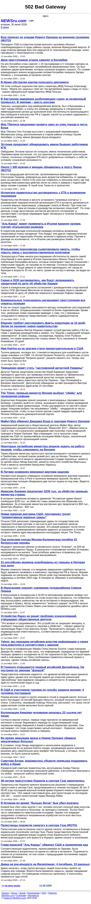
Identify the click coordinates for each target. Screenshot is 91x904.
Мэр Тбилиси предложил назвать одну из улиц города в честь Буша (44, 126)
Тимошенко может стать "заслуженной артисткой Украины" (42, 368)
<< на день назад (11, 885)
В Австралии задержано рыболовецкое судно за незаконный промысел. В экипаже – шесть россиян (43, 100)
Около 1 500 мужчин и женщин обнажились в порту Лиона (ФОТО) (41, 169)
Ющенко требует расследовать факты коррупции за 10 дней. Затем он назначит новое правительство (43, 324)
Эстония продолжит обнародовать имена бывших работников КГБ (44, 146)
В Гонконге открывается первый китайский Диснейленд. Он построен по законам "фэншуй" (42, 669)
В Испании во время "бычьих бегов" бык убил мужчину (40, 803)
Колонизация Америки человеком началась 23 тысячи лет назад (41, 714)
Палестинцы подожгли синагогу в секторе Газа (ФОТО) (39, 825)
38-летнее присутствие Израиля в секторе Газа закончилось (43, 780)
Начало (5, 893)
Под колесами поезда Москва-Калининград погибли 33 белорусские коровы (39, 541)
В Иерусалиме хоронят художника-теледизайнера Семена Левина (41, 589)
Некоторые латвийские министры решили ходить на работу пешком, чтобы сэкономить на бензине (42, 448)
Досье (14, 893)
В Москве (21, 895)
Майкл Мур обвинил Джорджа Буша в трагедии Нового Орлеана (45, 421)
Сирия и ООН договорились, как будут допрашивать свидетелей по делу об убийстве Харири (37, 282)
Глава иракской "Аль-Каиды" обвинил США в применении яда (44, 844)
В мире (5, 27)
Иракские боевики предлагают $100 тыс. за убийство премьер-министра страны (44, 493)
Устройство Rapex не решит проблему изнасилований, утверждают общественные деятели (39, 618)
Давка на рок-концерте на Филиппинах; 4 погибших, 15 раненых (45, 864)
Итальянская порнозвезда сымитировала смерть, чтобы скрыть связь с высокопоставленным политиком (40, 251)
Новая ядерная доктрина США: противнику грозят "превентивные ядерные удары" (36, 516)
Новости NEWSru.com (15, 898)
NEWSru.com (13, 20)
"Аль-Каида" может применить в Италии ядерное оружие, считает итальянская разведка (41, 225)
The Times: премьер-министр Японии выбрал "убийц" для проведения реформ (41, 394)
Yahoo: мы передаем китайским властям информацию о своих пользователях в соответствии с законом (44, 643)
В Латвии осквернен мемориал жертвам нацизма (35, 471)
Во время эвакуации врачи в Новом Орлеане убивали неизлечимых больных (38, 740)
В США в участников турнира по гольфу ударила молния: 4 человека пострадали (42, 691)
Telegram (52, 893)
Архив (22, 893)
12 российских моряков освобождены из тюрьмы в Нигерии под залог (43, 564)
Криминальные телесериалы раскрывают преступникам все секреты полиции (43, 302)
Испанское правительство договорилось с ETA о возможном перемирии (43, 194)
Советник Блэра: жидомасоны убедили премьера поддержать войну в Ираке (44, 762)
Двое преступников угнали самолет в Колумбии (34, 60)
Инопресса (33, 895)
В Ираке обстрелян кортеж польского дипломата (35, 82)
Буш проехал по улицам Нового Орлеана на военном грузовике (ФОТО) (45, 39)
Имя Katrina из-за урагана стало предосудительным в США (42, 348)
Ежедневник (33, 893)
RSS (44, 893)
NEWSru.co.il (8, 895)
